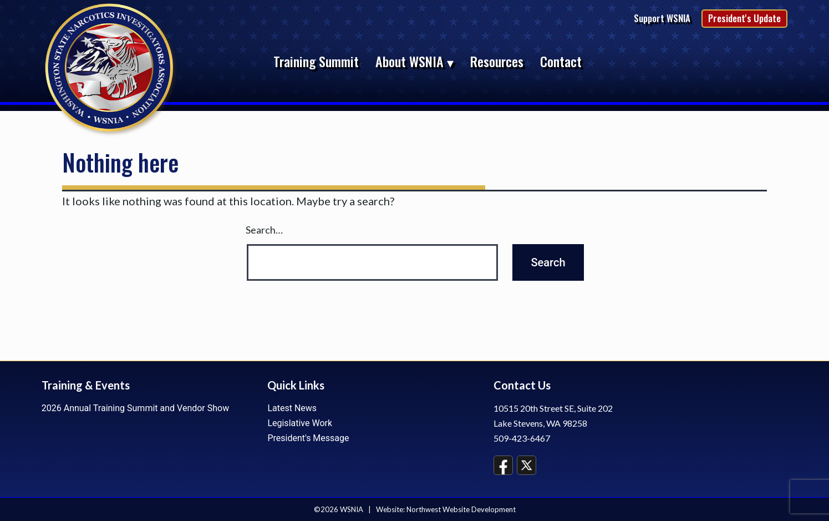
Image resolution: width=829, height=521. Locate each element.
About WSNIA (414, 61)
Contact (561, 61)
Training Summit (316, 61)
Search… (264, 230)
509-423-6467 (522, 438)
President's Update (744, 18)
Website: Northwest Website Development (446, 509)
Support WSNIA (662, 18)
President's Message (308, 438)
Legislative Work (299, 423)
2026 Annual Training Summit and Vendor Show (135, 408)
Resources (496, 61)
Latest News (292, 408)
